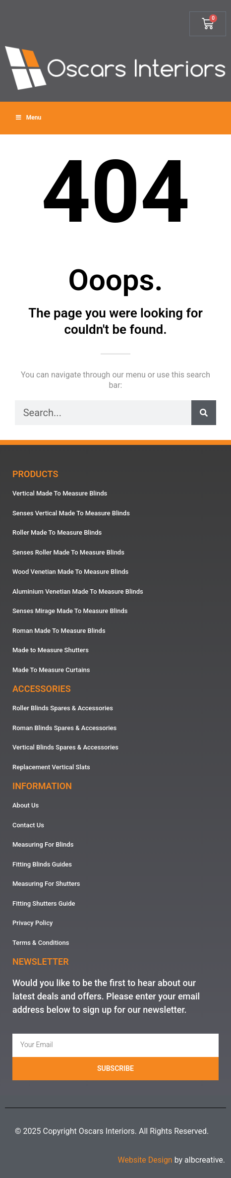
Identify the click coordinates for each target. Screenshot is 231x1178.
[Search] (203, 412)
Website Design (144, 1160)
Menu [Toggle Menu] (28, 117)
